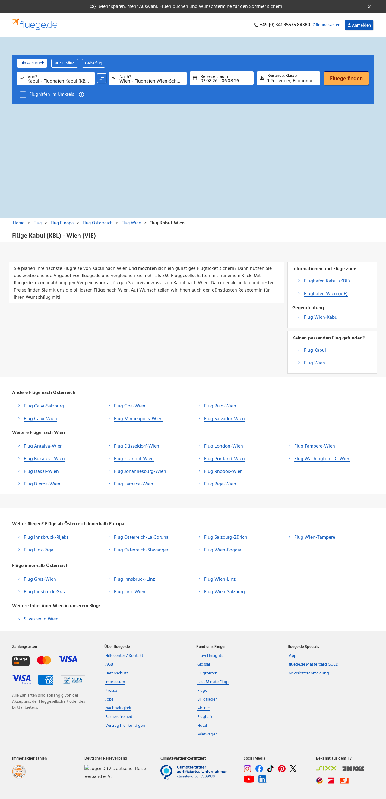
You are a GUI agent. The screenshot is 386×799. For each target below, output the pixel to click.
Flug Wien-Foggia (222, 550)
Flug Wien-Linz (220, 579)
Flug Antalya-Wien (43, 446)
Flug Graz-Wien (40, 579)
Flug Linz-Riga (38, 550)
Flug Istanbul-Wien (134, 459)
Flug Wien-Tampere (314, 538)
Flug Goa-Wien (129, 406)
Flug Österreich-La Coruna (141, 538)
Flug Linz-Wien (129, 592)
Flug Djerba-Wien (42, 484)
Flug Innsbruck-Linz (134, 579)
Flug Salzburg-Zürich (225, 538)
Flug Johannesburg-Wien (140, 472)
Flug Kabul (315, 350)
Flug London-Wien (223, 446)
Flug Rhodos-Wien (223, 472)
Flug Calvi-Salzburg (44, 406)
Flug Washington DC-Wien (322, 459)
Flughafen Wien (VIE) (326, 294)
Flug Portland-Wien (224, 459)
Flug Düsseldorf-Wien (136, 446)
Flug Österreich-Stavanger (141, 550)
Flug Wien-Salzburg (224, 592)
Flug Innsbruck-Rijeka (46, 538)
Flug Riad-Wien (220, 406)
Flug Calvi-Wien (40, 419)
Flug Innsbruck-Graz (45, 592)
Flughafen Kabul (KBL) (327, 281)
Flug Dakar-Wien (41, 472)
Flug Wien (314, 363)
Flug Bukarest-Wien (44, 459)
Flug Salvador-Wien (224, 419)
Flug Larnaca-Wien (133, 484)
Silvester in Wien (41, 619)
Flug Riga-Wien (220, 484)
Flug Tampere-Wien (314, 446)
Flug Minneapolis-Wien (138, 419)
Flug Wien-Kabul (321, 317)
